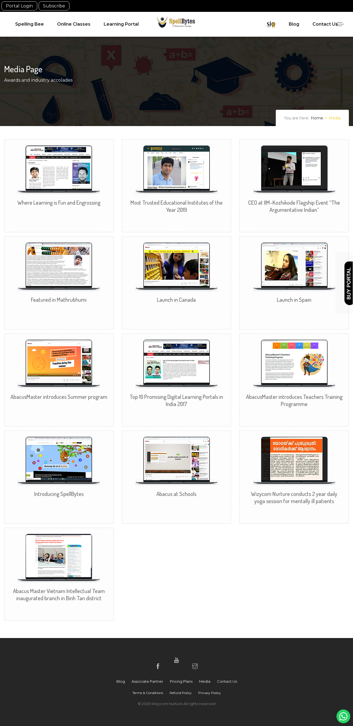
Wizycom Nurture (167, 703)
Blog (294, 24)
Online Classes (73, 24)
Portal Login (19, 6)
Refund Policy (181, 693)
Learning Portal (121, 24)
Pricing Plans (181, 681)
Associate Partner (147, 681)
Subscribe (54, 6)
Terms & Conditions (147, 693)
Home (317, 118)
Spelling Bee (29, 24)
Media (204, 681)
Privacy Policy (209, 693)
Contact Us (325, 24)
